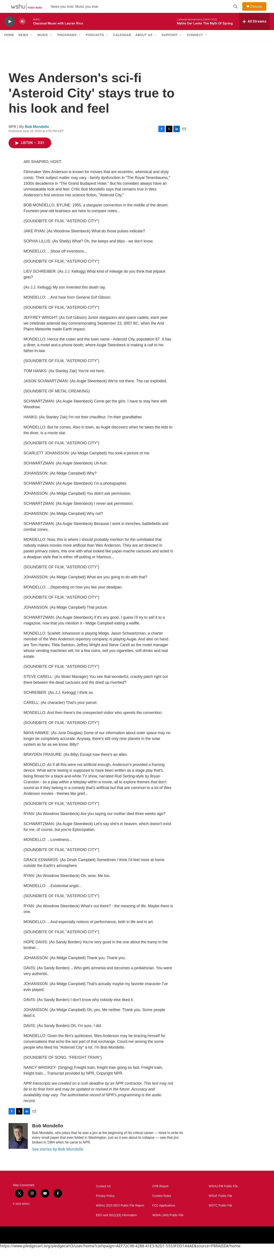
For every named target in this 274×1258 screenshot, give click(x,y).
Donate (258, 11)
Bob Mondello (37, 136)
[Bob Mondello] (18, 1145)
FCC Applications (163, 1215)
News (23, 44)
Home (9, 44)
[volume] (22, 31)
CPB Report (160, 1196)
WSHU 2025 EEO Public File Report (120, 1215)
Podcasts (95, 44)
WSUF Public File (220, 1205)
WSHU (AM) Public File (167, 1224)
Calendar (122, 44)
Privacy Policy (105, 1205)
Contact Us (103, 1196)
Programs (67, 44)
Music (42, 44)
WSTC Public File (220, 1215)
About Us (144, 44)
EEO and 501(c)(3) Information (116, 1224)
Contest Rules (161, 1205)
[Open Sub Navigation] (31, 44)
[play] (9, 31)
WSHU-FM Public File (223, 1196)
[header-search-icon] (237, 11)
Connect (195, 44)
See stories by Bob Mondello (57, 1158)
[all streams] (254, 31)
